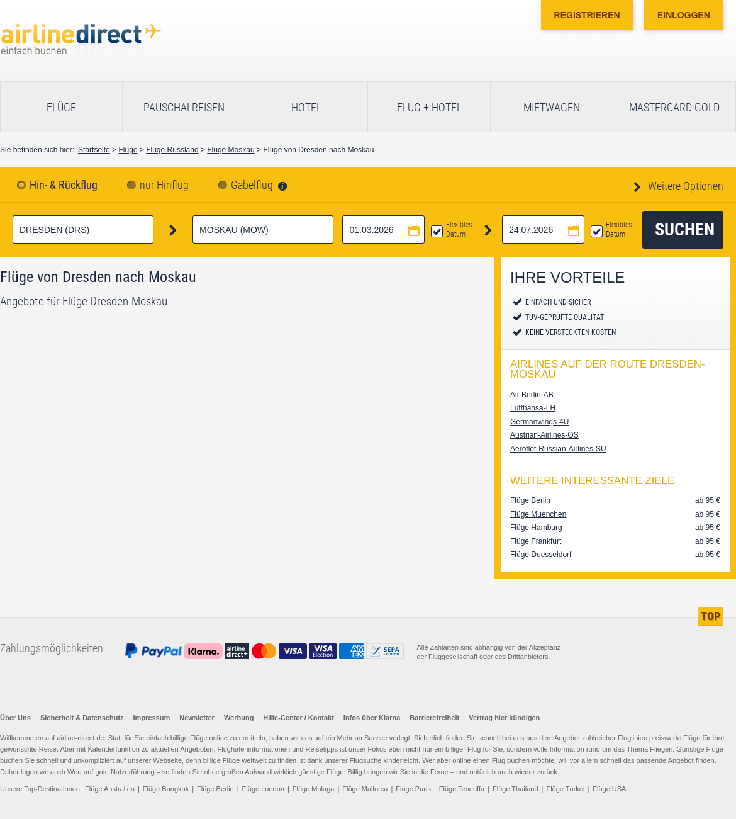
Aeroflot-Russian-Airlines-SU (558, 448)
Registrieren (587, 15)
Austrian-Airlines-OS (544, 435)
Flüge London (263, 789)
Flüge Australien (110, 789)
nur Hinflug (164, 185)
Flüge (61, 107)
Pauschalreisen (184, 107)
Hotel (306, 107)
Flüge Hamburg (536, 527)
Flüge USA (609, 789)
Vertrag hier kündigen (504, 717)
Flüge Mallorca (365, 789)
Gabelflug (252, 185)
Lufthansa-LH (532, 408)
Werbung (239, 717)
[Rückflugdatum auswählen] (543, 229)
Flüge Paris (413, 789)
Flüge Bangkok (166, 789)
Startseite (94, 149)
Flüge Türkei (565, 789)
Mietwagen (551, 107)
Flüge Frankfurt (535, 541)
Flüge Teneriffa (461, 789)
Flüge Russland (172, 149)
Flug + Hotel (429, 107)
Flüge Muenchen (538, 514)
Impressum (151, 717)
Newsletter (197, 717)
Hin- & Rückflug (64, 185)
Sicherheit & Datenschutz (82, 717)
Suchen (685, 229)
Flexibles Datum (459, 229)
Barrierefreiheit (434, 717)
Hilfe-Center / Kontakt (298, 717)
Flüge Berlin (530, 500)
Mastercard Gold (674, 107)
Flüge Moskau (230, 149)
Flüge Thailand (515, 789)
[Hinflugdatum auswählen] (383, 229)
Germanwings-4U (539, 421)
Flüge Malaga (314, 789)
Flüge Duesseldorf (540, 554)
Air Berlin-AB (532, 394)
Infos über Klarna (371, 717)
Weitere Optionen (684, 186)
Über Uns (15, 717)
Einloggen (683, 15)
